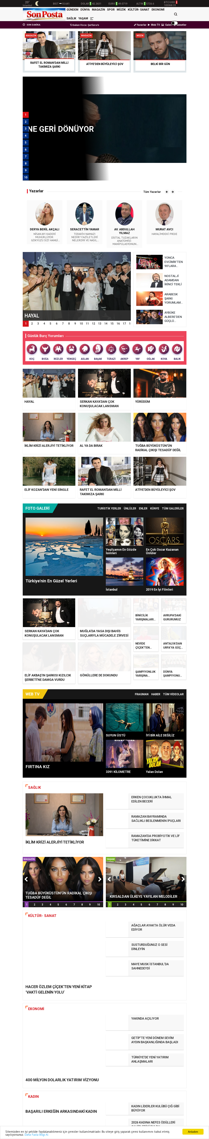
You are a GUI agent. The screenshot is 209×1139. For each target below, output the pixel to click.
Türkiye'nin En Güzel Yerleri (51, 580)
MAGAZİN (98, 9)
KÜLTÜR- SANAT (138, 9)
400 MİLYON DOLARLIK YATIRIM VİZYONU (62, 974)
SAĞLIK (71, 18)
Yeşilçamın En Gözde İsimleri (121, 551)
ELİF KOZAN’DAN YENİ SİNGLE (46, 489)
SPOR (111, 9)
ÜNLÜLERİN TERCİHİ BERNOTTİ (153, 1064)
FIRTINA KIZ (38, 753)
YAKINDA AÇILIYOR (145, 969)
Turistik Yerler (109, 508)
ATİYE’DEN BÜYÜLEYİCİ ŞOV (155, 489)
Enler (143, 508)
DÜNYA (85, 9)
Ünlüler (130, 508)
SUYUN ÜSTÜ (115, 721)
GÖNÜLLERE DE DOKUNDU (99, 650)
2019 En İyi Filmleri (159, 589)
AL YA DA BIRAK (91, 445)
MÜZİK (121, 9)
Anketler (180, 24)
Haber (155, 680)
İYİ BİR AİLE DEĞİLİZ (160, 721)
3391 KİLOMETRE (118, 758)
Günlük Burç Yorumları (45, 336)
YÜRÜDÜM (142, 401)
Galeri (166, 24)
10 (98, 882)
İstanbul (111, 589)
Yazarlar (140, 24)
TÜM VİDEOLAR (173, 680)
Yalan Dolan (154, 758)
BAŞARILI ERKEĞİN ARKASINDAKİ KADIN (61, 1037)
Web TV (154, 24)
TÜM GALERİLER (173, 508)
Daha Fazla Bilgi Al (36, 1135)
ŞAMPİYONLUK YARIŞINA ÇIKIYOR (145, 660)
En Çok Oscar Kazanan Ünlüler (162, 551)
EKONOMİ (158, 9)
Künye (154, 508)
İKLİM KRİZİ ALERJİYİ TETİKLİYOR (48, 445)
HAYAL (29, 401)
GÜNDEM (72, 9)
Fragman (141, 680)
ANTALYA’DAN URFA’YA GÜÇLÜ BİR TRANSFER (173, 640)
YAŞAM (83, 18)
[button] (166, 191)
